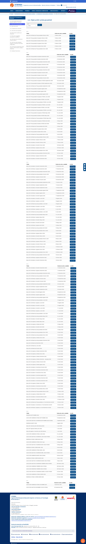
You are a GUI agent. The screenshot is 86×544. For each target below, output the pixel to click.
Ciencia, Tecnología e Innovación (40, 10)
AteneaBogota (24, 534)
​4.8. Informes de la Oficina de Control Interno (16, 40)
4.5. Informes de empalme (15, 30)
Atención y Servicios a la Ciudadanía (48, 5)
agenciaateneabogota (44, 534)
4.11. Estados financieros (15, 50)
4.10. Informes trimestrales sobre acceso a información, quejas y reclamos (17, 47)
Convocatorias (19, 10)
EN (74, 1)
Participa (58, 5)
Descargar (72, 35)
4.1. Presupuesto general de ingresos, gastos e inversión (16, 21)
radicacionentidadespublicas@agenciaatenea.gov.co (45, 516)
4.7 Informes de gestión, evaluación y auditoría (15, 36)
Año (28, 23)
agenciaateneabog (15, 534)
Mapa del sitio (19, 537)
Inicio (11, 10)
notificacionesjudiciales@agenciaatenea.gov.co (21, 520)
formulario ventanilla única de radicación (36, 517)
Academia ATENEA (72, 11)
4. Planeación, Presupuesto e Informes (44, 13)
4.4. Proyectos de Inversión (15, 28)
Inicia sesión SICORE (71, 7)
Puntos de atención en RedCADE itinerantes (22, 530)
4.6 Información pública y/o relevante (16, 33)
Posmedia (27, 10)
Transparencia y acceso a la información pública (32, 5)
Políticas (13, 537)
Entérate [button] (63, 10)
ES (75, 1)
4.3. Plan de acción (14, 26)
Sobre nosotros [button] (54, 10)
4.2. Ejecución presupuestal (16, 24)
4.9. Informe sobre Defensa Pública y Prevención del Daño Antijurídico (16, 43)
